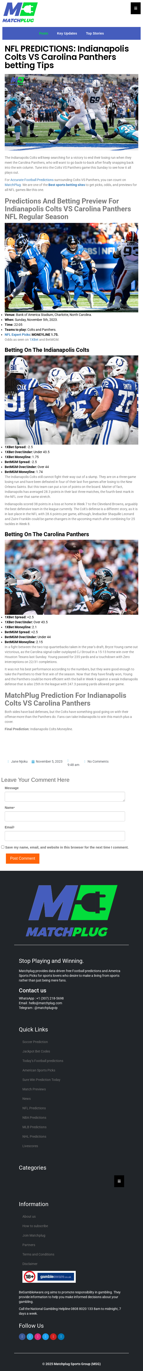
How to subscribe (35, 1226)
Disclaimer (30, 1264)
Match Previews (34, 1089)
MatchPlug (13, 185)
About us (29, 1216)
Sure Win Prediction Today (41, 1080)
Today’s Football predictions (42, 1061)
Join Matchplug (33, 1235)
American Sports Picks (38, 1070)
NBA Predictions (34, 1117)
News (26, 1099)
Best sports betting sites (67, 185)
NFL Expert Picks (17, 334)
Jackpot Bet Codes (36, 1051)
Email (10, 827)
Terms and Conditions (38, 1254)
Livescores (30, 1146)
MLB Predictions (34, 1127)
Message (12, 788)
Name (10, 807)
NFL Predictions (34, 1108)
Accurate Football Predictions (32, 180)
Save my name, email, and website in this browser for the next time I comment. (67, 847)
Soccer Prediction (35, 1042)
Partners (28, 1245)
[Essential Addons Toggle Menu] (136, 8)
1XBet (33, 339)
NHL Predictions (34, 1136)
